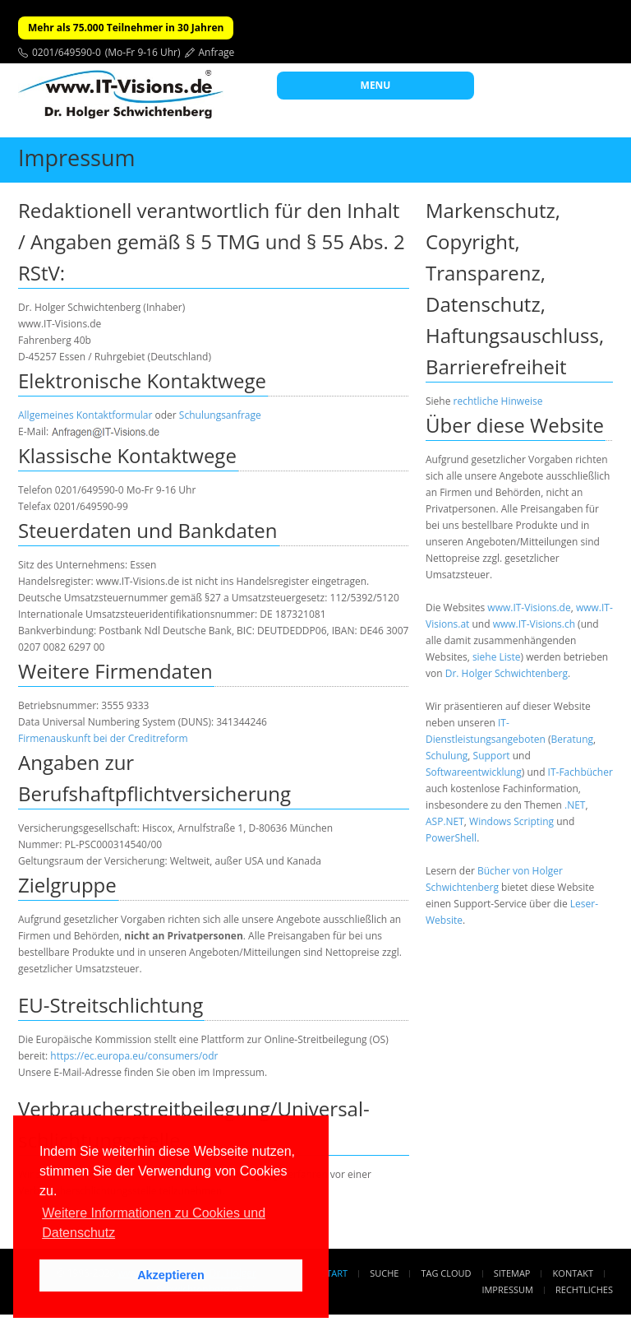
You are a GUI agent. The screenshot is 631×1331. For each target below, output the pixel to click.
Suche (384, 1273)
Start (334, 1273)
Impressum (506, 1289)
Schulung (446, 756)
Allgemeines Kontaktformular (85, 415)
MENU (376, 85)
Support (491, 756)
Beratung (571, 739)
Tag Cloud (446, 1273)
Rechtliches (584, 1289)
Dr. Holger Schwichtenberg (506, 673)
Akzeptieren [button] (171, 1275)
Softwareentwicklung (474, 772)
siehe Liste (496, 657)
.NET (574, 805)
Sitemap (512, 1273)
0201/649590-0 (66, 52)
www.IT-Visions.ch (534, 624)
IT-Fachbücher (580, 772)
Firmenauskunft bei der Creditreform (103, 738)
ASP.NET (445, 821)
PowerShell (451, 838)
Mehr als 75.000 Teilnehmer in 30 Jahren (125, 28)
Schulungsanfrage (220, 415)
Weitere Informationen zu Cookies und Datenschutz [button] (153, 1223)
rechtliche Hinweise (498, 401)
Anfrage (217, 52)
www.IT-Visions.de (528, 607)
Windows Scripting (511, 821)
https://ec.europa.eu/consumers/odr (134, 1056)
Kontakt (573, 1273)
